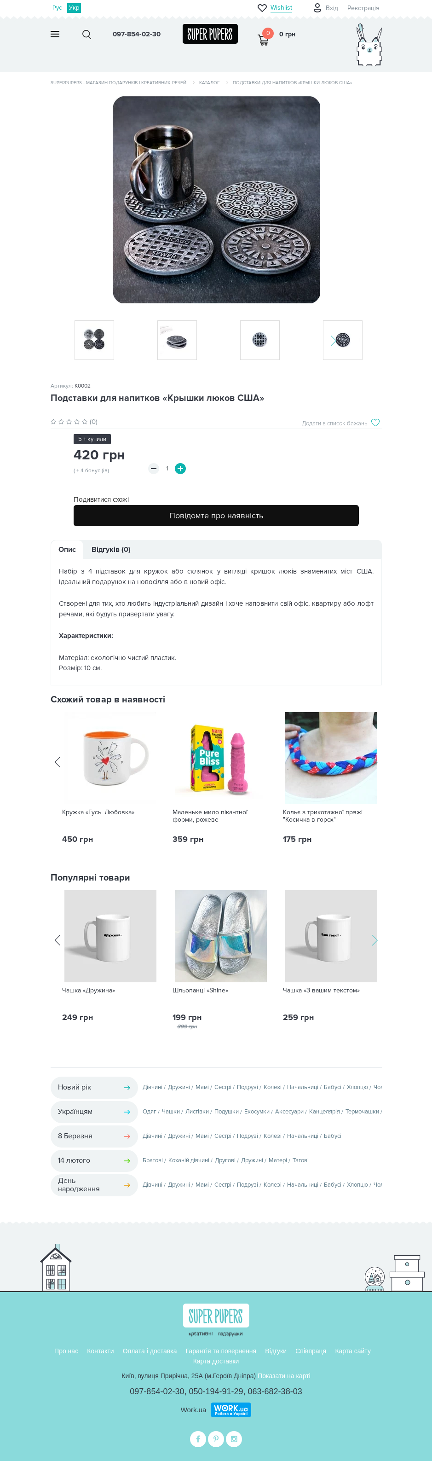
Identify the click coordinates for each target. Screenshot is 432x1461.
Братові (153, 1160)
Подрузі (247, 1087)
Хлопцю (357, 1087)
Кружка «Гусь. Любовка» (98, 812)
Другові (225, 1160)
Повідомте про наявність (216, 515)
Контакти (100, 1351)
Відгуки (276, 1351)
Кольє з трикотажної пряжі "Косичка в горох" (323, 816)
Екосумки (257, 1111)
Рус (57, 8)
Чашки (171, 1111)
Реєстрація (363, 8)
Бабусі (332, 1087)
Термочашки (362, 1111)
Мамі (202, 1087)
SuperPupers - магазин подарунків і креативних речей (118, 83)
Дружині (179, 1087)
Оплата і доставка (150, 1351)
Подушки (226, 1111)
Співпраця (310, 1351)
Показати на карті (284, 1376)
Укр (74, 8)
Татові (301, 1160)
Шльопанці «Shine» (200, 990)
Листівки (197, 1111)
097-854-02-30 (157, 1391)
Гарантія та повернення (221, 1351)
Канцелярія (324, 1111)
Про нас (66, 1351)
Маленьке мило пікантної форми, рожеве (210, 816)
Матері (278, 1160)
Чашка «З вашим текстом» (321, 990)
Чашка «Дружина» (88, 990)
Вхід (332, 8)
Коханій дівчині (188, 1160)
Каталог (209, 83)
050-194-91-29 (216, 1391)
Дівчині (152, 1087)
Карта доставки (216, 1361)
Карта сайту (353, 1351)
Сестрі (222, 1087)
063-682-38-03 (275, 1391)
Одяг (149, 1111)
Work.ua (194, 1410)
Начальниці (302, 1087)
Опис (67, 549)
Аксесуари (289, 1111)
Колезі (273, 1087)
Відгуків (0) (111, 549)
